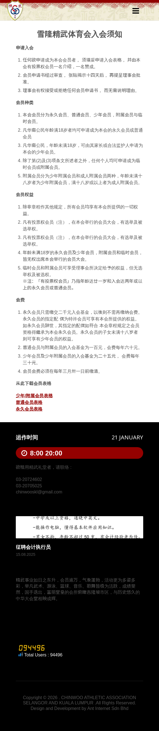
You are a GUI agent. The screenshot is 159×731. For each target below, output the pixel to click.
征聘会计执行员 (33, 547)
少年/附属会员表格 (34, 395)
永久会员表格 (29, 409)
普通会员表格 (29, 402)
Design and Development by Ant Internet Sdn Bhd (79, 708)
